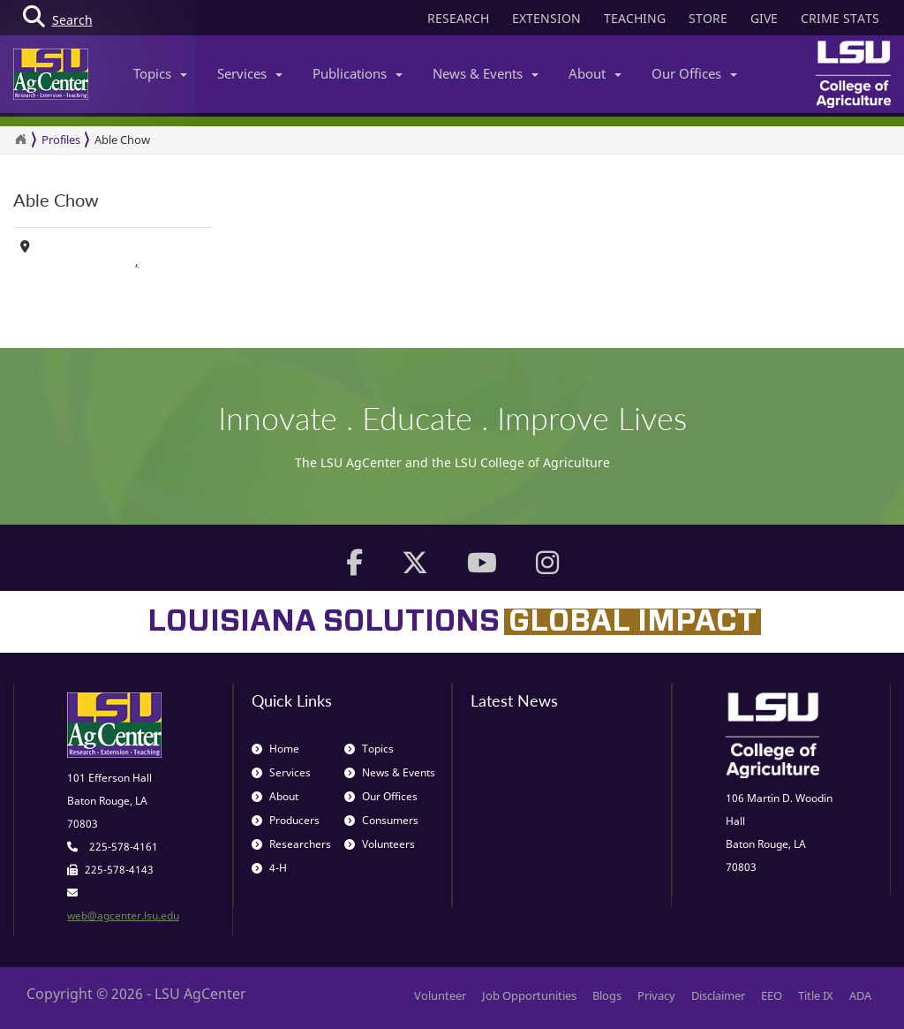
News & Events (486, 73)
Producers (286, 820)
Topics (160, 73)
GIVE (764, 18)
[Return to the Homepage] (20, 139)
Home (275, 748)
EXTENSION (546, 18)
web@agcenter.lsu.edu (123, 915)
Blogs (607, 995)
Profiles (60, 140)
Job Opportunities (529, 995)
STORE (708, 18)
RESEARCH (458, 18)
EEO (771, 995)
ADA (860, 995)
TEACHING (635, 18)
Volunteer (440, 995)
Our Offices (694, 73)
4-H (269, 867)
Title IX (815, 995)
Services (249, 73)
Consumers (381, 820)
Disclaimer (718, 995)
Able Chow (122, 140)
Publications (358, 73)
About (595, 73)
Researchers (291, 843)
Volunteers (379, 843)
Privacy (656, 995)
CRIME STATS (840, 18)
